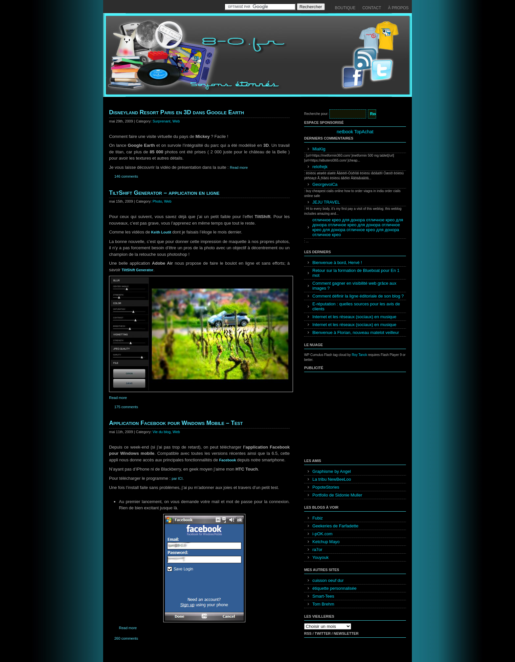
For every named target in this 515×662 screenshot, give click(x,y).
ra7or (317, 549)
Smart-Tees (323, 596)
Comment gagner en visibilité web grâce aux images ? (354, 286)
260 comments (126, 638)
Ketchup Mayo (326, 541)
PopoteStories (325, 487)
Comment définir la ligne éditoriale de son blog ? (358, 296)
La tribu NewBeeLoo (331, 479)
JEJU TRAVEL (326, 202)
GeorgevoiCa (325, 184)
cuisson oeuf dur (328, 580)
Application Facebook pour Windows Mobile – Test (176, 423)
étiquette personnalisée (334, 588)
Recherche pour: (316, 114)
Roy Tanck (359, 355)
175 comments (126, 407)
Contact (371, 8)
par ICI (177, 478)
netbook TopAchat (355, 131)
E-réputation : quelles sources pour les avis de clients (356, 306)
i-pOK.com (322, 533)
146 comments (126, 176)
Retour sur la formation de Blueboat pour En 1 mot (355, 273)
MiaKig (318, 148)
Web (176, 121)
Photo (157, 201)
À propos (398, 8)
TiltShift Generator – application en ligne (164, 192)
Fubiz (317, 518)
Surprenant (161, 121)
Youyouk (320, 557)
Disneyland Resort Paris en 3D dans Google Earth (176, 112)
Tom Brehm (323, 604)
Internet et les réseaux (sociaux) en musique (354, 316)
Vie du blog (162, 432)
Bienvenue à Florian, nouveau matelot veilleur (355, 332)
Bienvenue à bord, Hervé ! (337, 262)
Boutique (345, 8)
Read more (239, 167)
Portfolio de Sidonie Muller (337, 495)
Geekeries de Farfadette (335, 525)
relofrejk (319, 166)
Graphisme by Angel (331, 471)
